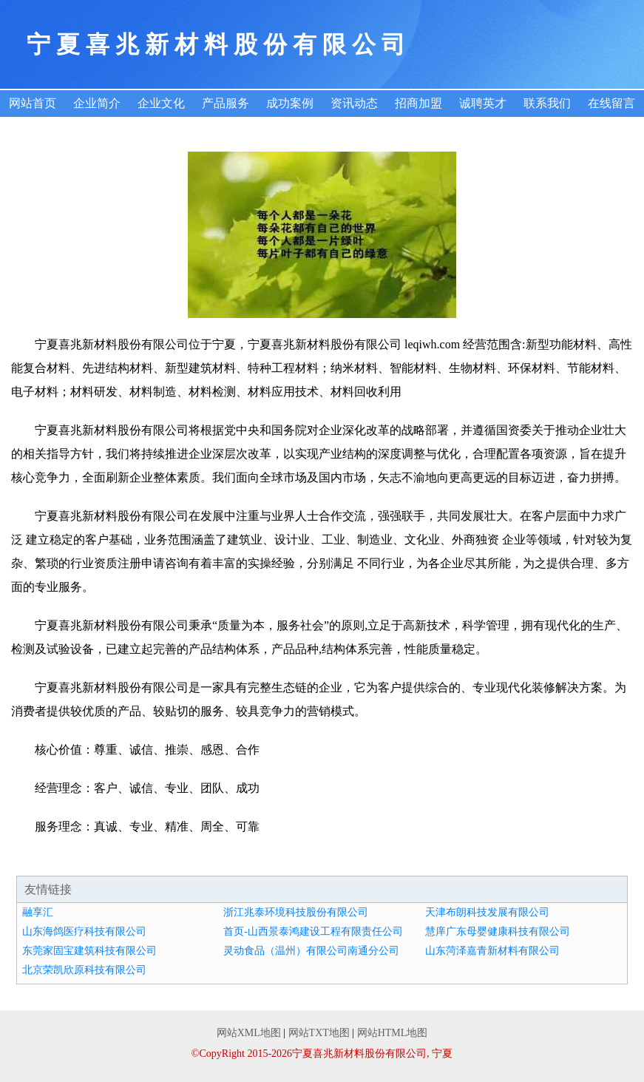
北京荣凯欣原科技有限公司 (84, 970)
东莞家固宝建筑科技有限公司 (89, 950)
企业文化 (161, 103)
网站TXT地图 (319, 1032)
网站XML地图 (249, 1032)
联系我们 (547, 103)
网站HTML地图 (392, 1032)
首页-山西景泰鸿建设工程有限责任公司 (313, 931)
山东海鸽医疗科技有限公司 (84, 931)
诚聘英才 (482, 103)
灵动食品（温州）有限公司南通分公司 (311, 950)
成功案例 (289, 103)
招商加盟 (418, 103)
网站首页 (32, 103)
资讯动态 (354, 103)
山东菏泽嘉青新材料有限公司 (492, 950)
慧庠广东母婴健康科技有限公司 (497, 931)
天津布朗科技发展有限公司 (487, 912)
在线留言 (611, 103)
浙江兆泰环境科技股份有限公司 (295, 912)
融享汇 (37, 912)
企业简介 (97, 103)
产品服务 (225, 103)
